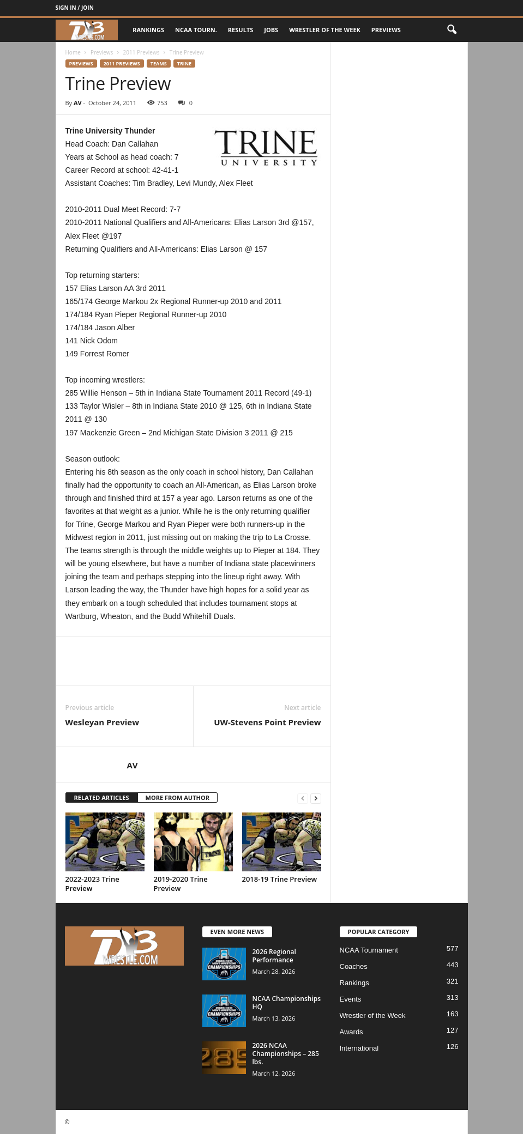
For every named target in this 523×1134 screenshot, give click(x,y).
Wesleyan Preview (102, 722)
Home (73, 52)
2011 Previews (141, 52)
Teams (159, 63)
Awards (351, 1032)
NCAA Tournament (369, 950)
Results (240, 30)
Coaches (354, 966)
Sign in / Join (75, 7)
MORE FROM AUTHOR (177, 797)
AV (78, 103)
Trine (184, 63)
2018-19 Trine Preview (279, 879)
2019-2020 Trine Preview (181, 883)
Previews (386, 30)
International (359, 1048)
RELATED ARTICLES (101, 797)
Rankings (148, 30)
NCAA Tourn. (196, 30)
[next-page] (315, 798)
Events (351, 999)
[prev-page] (302, 798)
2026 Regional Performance (274, 956)
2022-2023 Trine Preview (92, 883)
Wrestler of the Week (324, 30)
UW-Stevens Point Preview (267, 722)
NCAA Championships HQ (287, 1002)
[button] (452, 30)
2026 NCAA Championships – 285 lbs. (286, 1053)
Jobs (271, 30)
